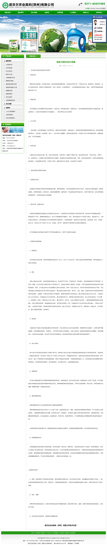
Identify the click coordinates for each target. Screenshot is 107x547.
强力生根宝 (9, 97)
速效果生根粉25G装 (11, 87)
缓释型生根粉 (9, 81)
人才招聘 (61, 533)
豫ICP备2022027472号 (60, 543)
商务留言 (67, 533)
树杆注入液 (9, 74)
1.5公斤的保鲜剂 (10, 111)
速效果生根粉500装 (11, 84)
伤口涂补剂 (9, 71)
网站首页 (8, 12)
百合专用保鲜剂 (10, 118)
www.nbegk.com (11, 146)
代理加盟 (60, 12)
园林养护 (21, 12)
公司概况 (73, 12)
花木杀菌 (34, 12)
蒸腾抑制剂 (9, 94)
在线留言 (102, 21)
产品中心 (49, 533)
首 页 (32, 533)
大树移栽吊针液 (10, 77)
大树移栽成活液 (10, 100)
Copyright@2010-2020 (43, 538)
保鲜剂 (47, 12)
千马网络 (76, 543)
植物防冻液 (9, 90)
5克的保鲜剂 (9, 114)
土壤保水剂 (9, 64)
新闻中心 (86, 12)
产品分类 (8, 56)
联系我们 (99, 12)
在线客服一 (100, 28)
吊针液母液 (9, 68)
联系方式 (102, 24)
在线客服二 (100, 31)
